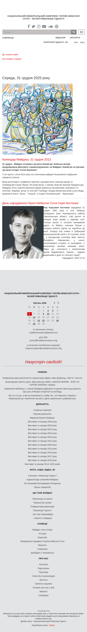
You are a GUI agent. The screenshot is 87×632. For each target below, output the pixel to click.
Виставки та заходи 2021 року (42, 441)
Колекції (42, 524)
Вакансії (43, 591)
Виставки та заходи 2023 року (42, 433)
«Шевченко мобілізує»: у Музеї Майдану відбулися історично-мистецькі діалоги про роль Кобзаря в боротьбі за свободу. (42, 390)
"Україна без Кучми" (42, 503)
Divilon (52, 625)
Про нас (43, 558)
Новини (42, 372)
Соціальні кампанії (42, 410)
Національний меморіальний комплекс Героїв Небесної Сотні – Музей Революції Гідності (43, 17)
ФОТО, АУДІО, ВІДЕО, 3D (42, 470)
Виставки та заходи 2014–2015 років (42, 464)
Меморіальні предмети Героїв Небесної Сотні (42, 541)
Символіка (42, 549)
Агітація (42, 533)
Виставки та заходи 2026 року (42, 421)
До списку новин (10, 54)
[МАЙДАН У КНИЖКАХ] (42, 553)
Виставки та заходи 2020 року (42, 445)
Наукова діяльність (42, 414)
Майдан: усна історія (42, 530)
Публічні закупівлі (43, 584)
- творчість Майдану (42, 518)
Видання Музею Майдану (42, 418)
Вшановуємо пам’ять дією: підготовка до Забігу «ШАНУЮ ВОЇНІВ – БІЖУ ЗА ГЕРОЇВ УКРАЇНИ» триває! (42, 383)
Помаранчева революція (42, 506)
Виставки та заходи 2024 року (42, 429)
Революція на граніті (42, 499)
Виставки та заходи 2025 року (42, 425)
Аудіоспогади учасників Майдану (42, 479)
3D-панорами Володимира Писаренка (42, 483)
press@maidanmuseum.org (43, 340)
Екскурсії (75, 38)
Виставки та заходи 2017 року (42, 456)
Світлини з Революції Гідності (42, 475)
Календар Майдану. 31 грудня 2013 (26, 159)
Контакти (43, 564)
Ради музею (43, 568)
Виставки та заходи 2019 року (42, 448)
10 (48, 314)
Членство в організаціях (43, 576)
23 (43, 320)
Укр (76, 42)
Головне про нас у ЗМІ (43, 587)
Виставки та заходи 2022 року (42, 437)
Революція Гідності (42, 510)
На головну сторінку (11, 59)
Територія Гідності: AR (55, 42)
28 (34, 323)
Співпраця (43, 595)
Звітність (43, 580)
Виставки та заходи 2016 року (42, 460)
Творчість (42, 545)
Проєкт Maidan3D (42, 487)
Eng (82, 42)
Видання (60, 38)
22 (38, 320)
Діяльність (42, 404)
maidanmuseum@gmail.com (43, 332)
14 (34, 317)
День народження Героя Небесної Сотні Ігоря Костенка (40, 203)
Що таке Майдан (42, 493)
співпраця (8, 38)
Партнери (43, 572)
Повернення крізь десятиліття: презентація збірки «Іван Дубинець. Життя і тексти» (42, 378)
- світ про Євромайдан (42, 514)
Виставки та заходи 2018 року (42, 452)
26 (57, 320)
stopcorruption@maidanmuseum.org (43, 348)
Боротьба (42, 537)
